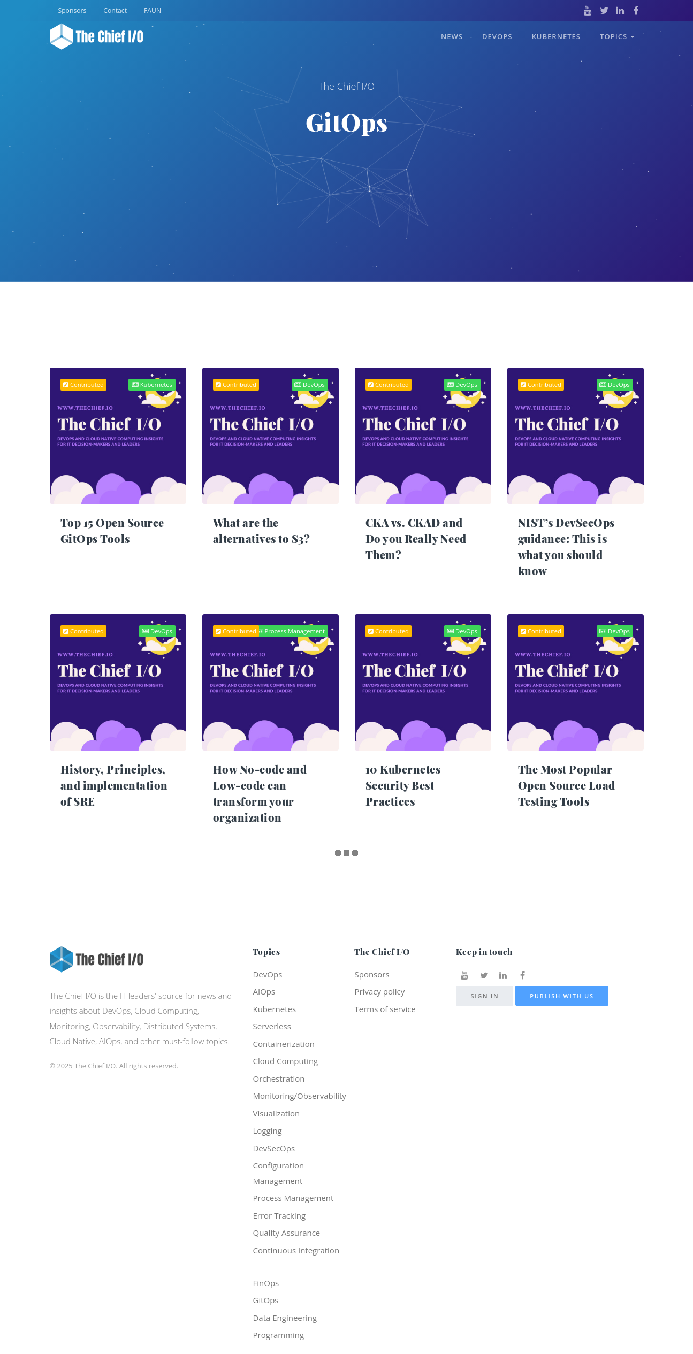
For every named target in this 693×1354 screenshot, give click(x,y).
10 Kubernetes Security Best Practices (403, 785)
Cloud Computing (285, 1060)
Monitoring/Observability (299, 1095)
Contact (115, 10)
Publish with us (562, 996)
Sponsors (72, 10)
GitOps (265, 1300)
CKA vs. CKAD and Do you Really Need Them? (416, 538)
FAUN (152, 10)
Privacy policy (379, 991)
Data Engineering (285, 1317)
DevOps (497, 36)
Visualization (276, 1113)
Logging (267, 1130)
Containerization (283, 1043)
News (452, 36)
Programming (278, 1334)
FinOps (266, 1282)
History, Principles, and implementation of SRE (114, 785)
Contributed (83, 384)
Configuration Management (278, 1173)
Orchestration (278, 1078)
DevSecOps (274, 1148)
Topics (617, 36)
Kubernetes (556, 36)
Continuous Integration (296, 1250)
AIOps (264, 991)
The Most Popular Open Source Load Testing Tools (566, 785)
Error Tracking (279, 1215)
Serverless (272, 1026)
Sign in (484, 996)
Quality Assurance (286, 1232)
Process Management (290, 631)
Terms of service (384, 1009)
